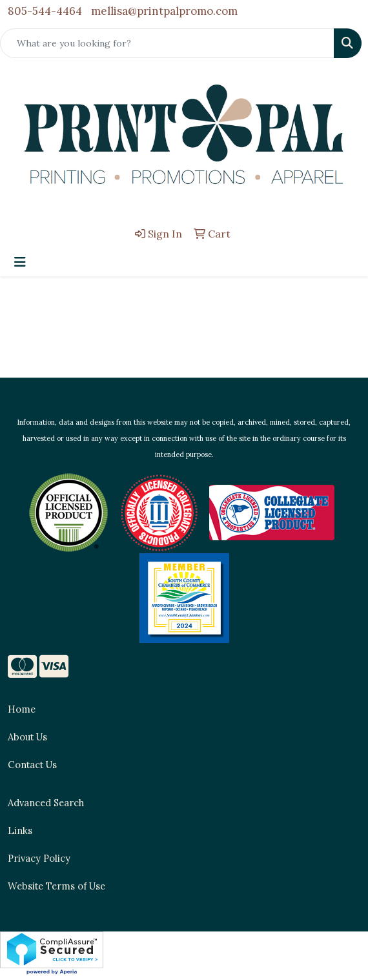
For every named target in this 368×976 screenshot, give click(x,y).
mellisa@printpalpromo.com (164, 11)
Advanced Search (46, 803)
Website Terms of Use (56, 886)
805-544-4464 (45, 11)
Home (22, 709)
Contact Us (32, 764)
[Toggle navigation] (20, 262)
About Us (27, 737)
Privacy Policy (39, 858)
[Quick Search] (167, 43)
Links (20, 830)
